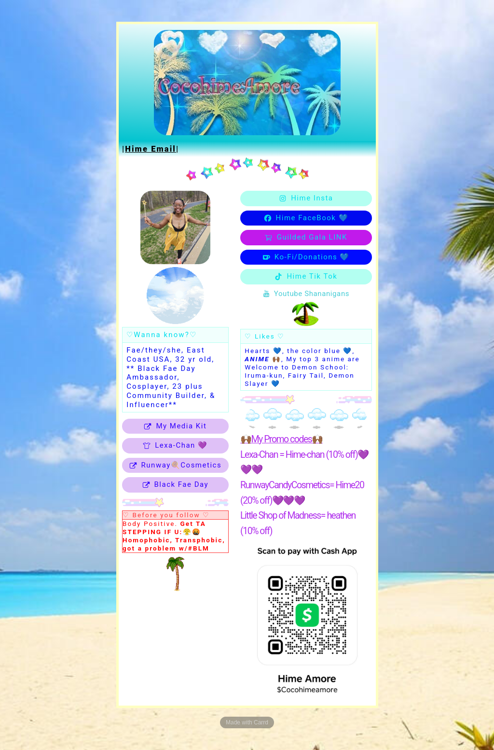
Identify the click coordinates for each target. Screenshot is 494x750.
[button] (175, 426)
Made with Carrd (247, 722)
